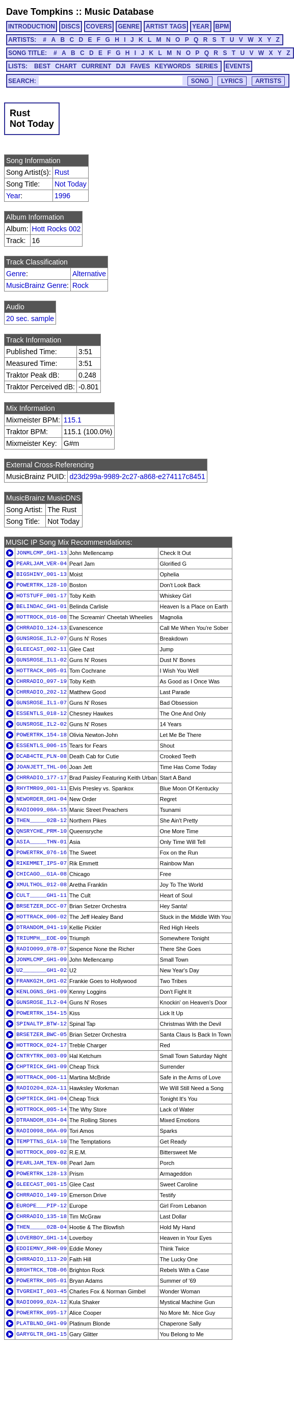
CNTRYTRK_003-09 (41, 1056)
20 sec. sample (30, 318)
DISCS (70, 26)
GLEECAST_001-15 (41, 1184)
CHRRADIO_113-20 (41, 1259)
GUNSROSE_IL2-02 (41, 724)
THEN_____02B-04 (41, 1227)
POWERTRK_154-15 (41, 1013)
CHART (65, 66)
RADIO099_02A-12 (41, 1302)
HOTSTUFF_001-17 (41, 596)
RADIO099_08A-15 (41, 810)
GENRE (129, 26)
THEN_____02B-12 (41, 820)
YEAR (200, 26)
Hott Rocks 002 (56, 229)
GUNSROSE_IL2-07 (41, 639)
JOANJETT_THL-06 (41, 767)
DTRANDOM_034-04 (41, 1120)
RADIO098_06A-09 (41, 1131)
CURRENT (97, 66)
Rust (62, 172)
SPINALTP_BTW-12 (41, 1024)
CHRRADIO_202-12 (41, 692)
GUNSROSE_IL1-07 (41, 703)
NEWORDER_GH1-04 (41, 799)
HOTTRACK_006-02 (41, 917)
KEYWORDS (173, 66)
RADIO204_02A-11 (41, 1088)
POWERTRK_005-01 (41, 1281)
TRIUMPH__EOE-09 (41, 938)
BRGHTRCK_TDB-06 (41, 1270)
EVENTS (238, 66)
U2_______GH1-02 (41, 970)
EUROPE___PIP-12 (41, 1206)
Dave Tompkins (39, 12)
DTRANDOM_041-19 (41, 927)
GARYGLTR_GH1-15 (41, 1334)
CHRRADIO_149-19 (41, 1195)
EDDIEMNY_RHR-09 (41, 1249)
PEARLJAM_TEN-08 (41, 1163)
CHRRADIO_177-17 (41, 778)
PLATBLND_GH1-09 (41, 1323)
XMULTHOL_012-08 (41, 885)
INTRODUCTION (31, 26)
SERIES (207, 66)
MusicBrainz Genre (36, 285)
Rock (80, 285)
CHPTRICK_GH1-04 (41, 1099)
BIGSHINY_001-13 (41, 574)
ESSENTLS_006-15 (41, 746)
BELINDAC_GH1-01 (41, 606)
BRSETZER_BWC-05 (41, 1034)
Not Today (71, 184)
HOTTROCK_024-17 (41, 1045)
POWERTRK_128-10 (41, 585)
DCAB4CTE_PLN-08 (41, 756)
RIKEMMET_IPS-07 (41, 863)
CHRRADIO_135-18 (41, 1216)
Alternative (89, 274)
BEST (42, 66)
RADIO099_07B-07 (41, 949)
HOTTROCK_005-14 (41, 1109)
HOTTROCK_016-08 (41, 617)
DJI (121, 66)
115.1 (73, 420)
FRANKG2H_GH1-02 (41, 981)
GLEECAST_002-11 (41, 649)
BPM (222, 26)
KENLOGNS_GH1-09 (41, 992)
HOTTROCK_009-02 (41, 1152)
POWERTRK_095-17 (41, 1313)
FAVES (140, 66)
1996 (62, 196)
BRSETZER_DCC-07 (41, 906)
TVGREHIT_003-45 (41, 1291)
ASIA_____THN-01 (41, 842)
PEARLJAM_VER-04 (41, 564)
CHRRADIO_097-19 (41, 681)
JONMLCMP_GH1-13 (41, 553)
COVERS (99, 26)
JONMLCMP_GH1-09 (41, 960)
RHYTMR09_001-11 (41, 788)
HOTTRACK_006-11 (41, 1077)
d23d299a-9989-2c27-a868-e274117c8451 (137, 476)
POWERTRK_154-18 (41, 735)
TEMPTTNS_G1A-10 (41, 1142)
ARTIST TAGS (166, 26)
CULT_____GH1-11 (41, 895)
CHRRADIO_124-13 (41, 628)
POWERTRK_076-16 (41, 853)
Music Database (119, 12)
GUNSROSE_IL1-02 (41, 660)
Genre (16, 274)
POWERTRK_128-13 (41, 1174)
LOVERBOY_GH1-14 (41, 1238)
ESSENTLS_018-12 (41, 713)
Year (13, 196)
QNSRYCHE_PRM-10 (41, 831)
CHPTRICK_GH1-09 (41, 1067)
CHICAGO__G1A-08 (41, 874)
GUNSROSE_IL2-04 (41, 1002)
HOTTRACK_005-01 (41, 671)
